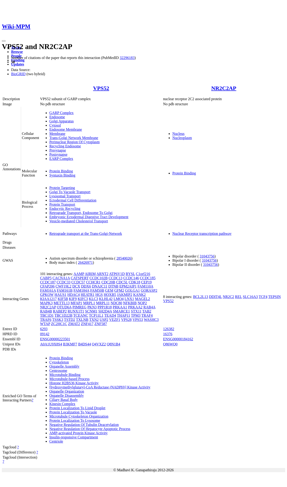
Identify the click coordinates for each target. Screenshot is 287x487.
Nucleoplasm (182, 138)
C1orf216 (143, 274)
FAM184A (81, 290)
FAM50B (97, 290)
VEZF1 (114, 320)
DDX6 (86, 286)
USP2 (104, 320)
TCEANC (80, 315)
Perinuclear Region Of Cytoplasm (74, 142)
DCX (76, 286)
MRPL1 (89, 303)
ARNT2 (102, 274)
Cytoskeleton (59, 362)
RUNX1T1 (76, 311)
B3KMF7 (70, 344)
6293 (43, 329)
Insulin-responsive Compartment (73, 437)
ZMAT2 (74, 324)
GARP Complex (61, 113)
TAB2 (146, 311)
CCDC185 (148, 278)
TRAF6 (45, 320)
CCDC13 (116, 278)
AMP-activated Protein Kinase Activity (78, 433)
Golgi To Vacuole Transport (69, 192)
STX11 (136, 311)
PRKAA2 (135, 307)
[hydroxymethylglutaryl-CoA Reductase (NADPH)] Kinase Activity (99, 387)
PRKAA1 (120, 307)
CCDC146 (131, 278)
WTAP (45, 324)
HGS (99, 295)
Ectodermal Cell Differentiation (72, 200)
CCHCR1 (93, 282)
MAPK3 (46, 303)
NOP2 (142, 303)
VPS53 (137, 320)
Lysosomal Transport (65, 196)
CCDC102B (98, 278)
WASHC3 (151, 320)
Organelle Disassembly (66, 395)
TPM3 (136, 315)
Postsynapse (58, 154)
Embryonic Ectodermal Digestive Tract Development (88, 217)
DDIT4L (215, 297)
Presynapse (57, 150)
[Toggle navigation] (4, 41)
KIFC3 (83, 299)
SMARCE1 (121, 311)
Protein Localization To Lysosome (74, 420)
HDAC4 (73, 295)
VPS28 (126, 320)
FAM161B (65, 290)
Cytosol (55, 125)
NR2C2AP (223, 88)
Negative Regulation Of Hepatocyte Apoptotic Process (89, 429)
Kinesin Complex (62, 404)
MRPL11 (103, 303)
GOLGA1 (132, 290)
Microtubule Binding (65, 375)
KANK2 (139, 295)
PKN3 (92, 307)
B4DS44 (84, 344)
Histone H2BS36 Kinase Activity (74, 383)
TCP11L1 (96, 315)
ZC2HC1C (59, 324)
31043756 (207, 256)
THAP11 (123, 315)
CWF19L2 (63, 286)
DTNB (113, 286)
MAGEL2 (142, 299)
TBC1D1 (47, 315)
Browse (17, 52)
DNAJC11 (99, 286)
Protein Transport (62, 204)
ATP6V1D (117, 274)
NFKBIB (130, 303)
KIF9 (73, 299)
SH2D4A (105, 311)
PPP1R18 (105, 307)
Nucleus (178, 134)
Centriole (56, 441)
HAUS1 (60, 295)
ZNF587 (100, 324)
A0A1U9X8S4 (51, 344)
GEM (109, 290)
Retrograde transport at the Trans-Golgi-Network (85, 234)
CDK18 (134, 282)
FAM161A (48, 290)
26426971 (85, 262)
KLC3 (93, 299)
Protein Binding (61, 171)
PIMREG (79, 307)
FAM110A (145, 286)
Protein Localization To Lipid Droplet (77, 408)
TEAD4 (110, 315)
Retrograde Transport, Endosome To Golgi (81, 213)
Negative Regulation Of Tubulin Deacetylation (84, 425)
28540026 (124, 258)
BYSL (130, 274)
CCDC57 (78, 282)
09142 (44, 334)
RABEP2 (60, 311)
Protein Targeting (62, 188)
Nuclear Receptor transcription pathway (201, 234)
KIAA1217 (48, 299)
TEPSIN (274, 297)
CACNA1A (61, 278)
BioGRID (18, 74)
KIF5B (63, 299)
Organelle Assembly (64, 366)
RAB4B (46, 311)
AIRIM (90, 274)
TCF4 (263, 297)
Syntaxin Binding (62, 175)
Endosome (57, 117)
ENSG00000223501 (55, 339)
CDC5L (122, 282)
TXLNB (82, 320)
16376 (167, 334)
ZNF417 (87, 324)
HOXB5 (110, 295)
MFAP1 (76, 303)
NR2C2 (228, 297)
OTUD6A (64, 307)
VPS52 (101, 88)
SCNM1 (91, 311)
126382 (168, 329)
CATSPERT (79, 278)
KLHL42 (106, 299)
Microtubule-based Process (69, 379)
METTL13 (61, 303)
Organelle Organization (66, 391)
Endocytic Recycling (64, 209)
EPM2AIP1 (128, 286)
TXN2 (94, 320)
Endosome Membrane (65, 129)
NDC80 (116, 303)
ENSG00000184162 (178, 339)
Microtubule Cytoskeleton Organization (78, 416)
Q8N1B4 (113, 344)
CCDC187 (48, 282)
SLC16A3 (250, 297)
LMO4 (119, 299)
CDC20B (108, 282)
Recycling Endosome (65, 146)
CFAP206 (47, 286)
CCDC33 (63, 282)
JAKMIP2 (124, 295)
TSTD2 (69, 320)
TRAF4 (147, 315)
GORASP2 (149, 290)
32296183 (127, 58)
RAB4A (149, 307)
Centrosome (58, 370)
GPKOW (47, 295)
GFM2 (119, 290)
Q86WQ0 (170, 344)
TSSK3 (57, 320)
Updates (17, 64)
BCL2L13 (200, 297)
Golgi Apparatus (61, 121)
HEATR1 (88, 295)
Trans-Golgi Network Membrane (73, 138)
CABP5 (46, 278)
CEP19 (146, 282)
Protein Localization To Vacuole (73, 412)
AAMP (78, 274)
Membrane (57, 134)
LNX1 (129, 299)
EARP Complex (61, 159)
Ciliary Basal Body (63, 400)
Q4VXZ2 (99, 344)
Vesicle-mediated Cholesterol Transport (78, 221)
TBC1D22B (63, 315)
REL (238, 297)
